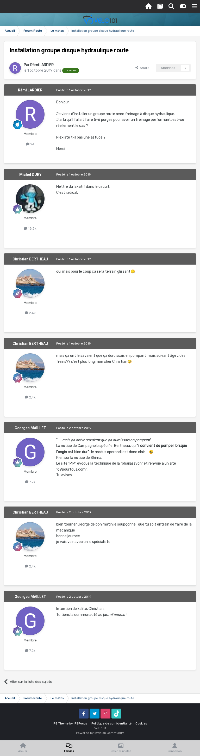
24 (30, 144)
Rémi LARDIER (42, 65)
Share (142, 68)
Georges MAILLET (30, 428)
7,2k (30, 482)
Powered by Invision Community (100, 733)
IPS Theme (60, 723)
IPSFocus (81, 723)
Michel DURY (30, 174)
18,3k (30, 228)
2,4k (30, 313)
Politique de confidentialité (111, 723)
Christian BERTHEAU (30, 259)
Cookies (141, 723)
